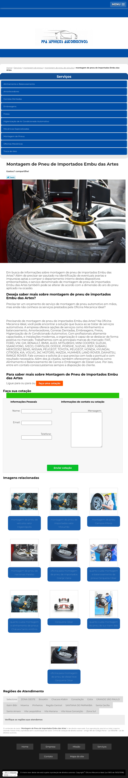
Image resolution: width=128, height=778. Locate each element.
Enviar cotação (63, 467)
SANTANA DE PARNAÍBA (79, 705)
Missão (76, 746)
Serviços (64, 77)
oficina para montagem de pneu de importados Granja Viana (64, 574)
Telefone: (36, 436)
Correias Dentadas (13, 99)
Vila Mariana (51, 711)
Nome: (32, 411)
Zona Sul (91, 711)
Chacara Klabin (60, 699)
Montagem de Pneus (14, 136)
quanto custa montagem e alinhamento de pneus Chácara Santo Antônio (24, 625)
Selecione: (11, 699)
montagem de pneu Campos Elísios (103, 521)
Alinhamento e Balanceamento (19, 84)
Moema (24, 705)
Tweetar (11, 177)
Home (25, 746)
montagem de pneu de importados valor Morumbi (64, 523)
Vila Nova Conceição (72, 711)
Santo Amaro (13, 711)
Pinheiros (37, 705)
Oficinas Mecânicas (13, 144)
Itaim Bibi (11, 705)
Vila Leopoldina (32, 711)
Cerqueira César (64, 621)
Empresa (50, 746)
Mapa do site (77, 756)
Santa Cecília (103, 705)
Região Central (54, 705)
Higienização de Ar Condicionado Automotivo (27, 121)
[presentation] (31, 451)
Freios (7, 114)
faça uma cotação (49, 383)
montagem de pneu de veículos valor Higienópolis (24, 523)
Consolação (77, 699)
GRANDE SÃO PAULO (108, 699)
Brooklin (43, 699)
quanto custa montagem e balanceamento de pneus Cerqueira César (103, 574)
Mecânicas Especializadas (17, 129)
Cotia (90, 699)
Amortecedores (12, 91)
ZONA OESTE (28, 699)
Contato (48, 756)
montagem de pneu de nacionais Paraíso (24, 572)
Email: (32, 423)
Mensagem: (86, 428)
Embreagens (10, 106)
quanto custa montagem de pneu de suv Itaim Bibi (103, 623)
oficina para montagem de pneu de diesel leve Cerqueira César (64, 677)
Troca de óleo (10, 151)
